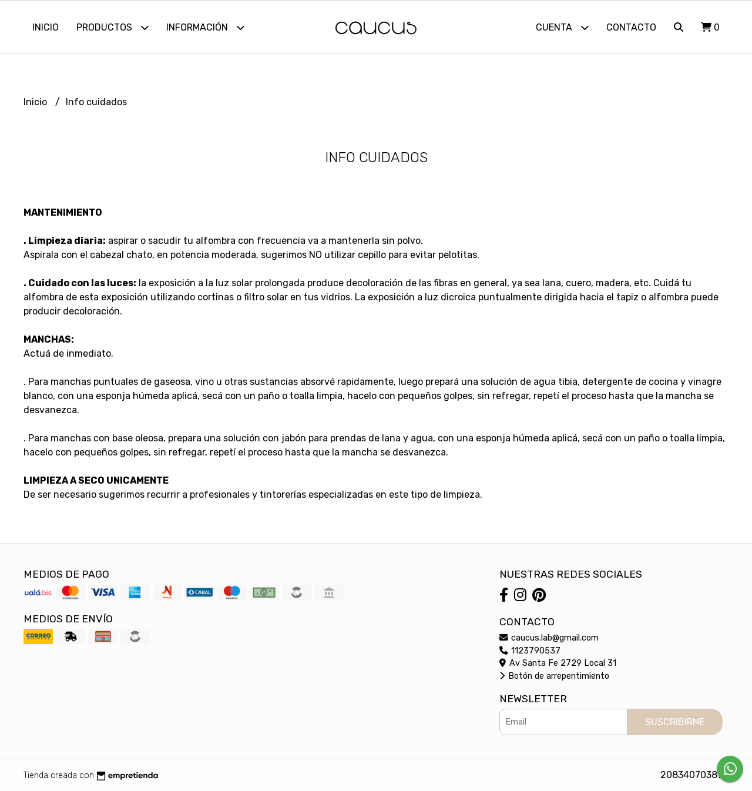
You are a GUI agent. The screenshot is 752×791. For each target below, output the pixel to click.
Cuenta (562, 27)
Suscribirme (675, 722)
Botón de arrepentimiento (554, 676)
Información (205, 27)
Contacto (631, 27)
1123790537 (529, 651)
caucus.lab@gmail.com (549, 638)
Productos (112, 27)
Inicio (45, 27)
